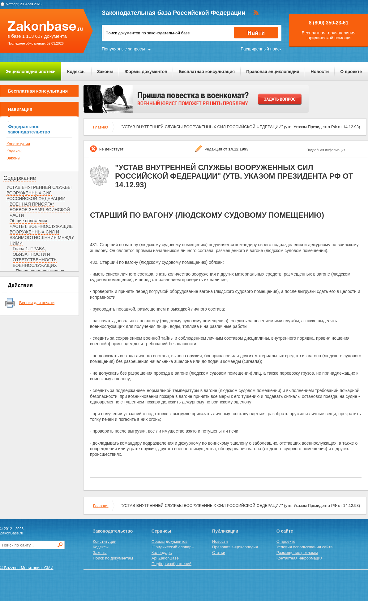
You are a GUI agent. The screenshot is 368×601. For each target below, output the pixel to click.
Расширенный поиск (261, 48)
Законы (105, 71)
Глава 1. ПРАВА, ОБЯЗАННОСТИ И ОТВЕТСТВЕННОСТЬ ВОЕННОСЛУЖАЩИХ (35, 257)
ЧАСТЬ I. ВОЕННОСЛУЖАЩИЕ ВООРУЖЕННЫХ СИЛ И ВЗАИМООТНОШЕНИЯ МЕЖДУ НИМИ (42, 235)
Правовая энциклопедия (272, 71)
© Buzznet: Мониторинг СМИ (26, 567)
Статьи (218, 552)
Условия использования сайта (304, 547)
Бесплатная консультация (207, 71)
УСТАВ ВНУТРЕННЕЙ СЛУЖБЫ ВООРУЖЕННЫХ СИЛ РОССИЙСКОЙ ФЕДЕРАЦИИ (39, 193)
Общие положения (28, 220)
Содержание (19, 178)
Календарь (162, 552)
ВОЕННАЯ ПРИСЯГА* (32, 204)
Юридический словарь (173, 547)
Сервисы (161, 531)
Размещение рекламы (297, 552)
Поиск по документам (113, 558)
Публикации (225, 531)
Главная (100, 127)
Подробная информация (325, 150)
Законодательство (113, 531)
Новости (320, 71)
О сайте (284, 531)
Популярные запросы (123, 48)
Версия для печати (36, 302)
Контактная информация (299, 558)
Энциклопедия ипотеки (31, 71)
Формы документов (146, 71)
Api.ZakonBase (165, 558)
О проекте (351, 71)
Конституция (18, 144)
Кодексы (76, 71)
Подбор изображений (171, 563)
